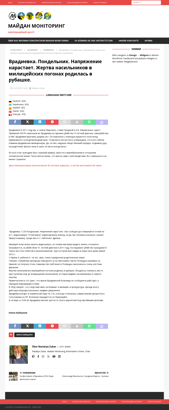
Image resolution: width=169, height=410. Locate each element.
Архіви (148, 40)
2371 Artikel (65, 346)
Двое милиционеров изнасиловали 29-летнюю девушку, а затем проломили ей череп (55, 165)
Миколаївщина (24, 334)
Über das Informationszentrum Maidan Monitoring (38, 40)
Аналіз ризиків (100, 2)
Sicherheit (32, 50)
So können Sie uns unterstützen (94, 40)
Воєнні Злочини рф (27, 2)
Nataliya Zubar (38, 88)
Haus (10, 2)
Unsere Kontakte (129, 40)
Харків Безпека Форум (51, 2)
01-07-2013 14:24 (20, 88)
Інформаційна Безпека (77, 2)
